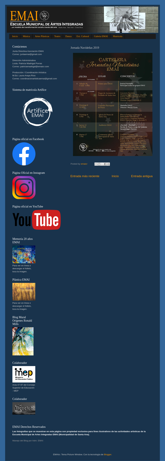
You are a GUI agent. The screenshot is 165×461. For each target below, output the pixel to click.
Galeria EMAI (101, 36)
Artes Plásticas (42, 36)
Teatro (57, 36)
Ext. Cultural (83, 36)
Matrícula (117, 36)
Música (26, 36)
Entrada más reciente (84, 176)
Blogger (107, 454)
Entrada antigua (142, 176)
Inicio (15, 36)
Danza (68, 36)
